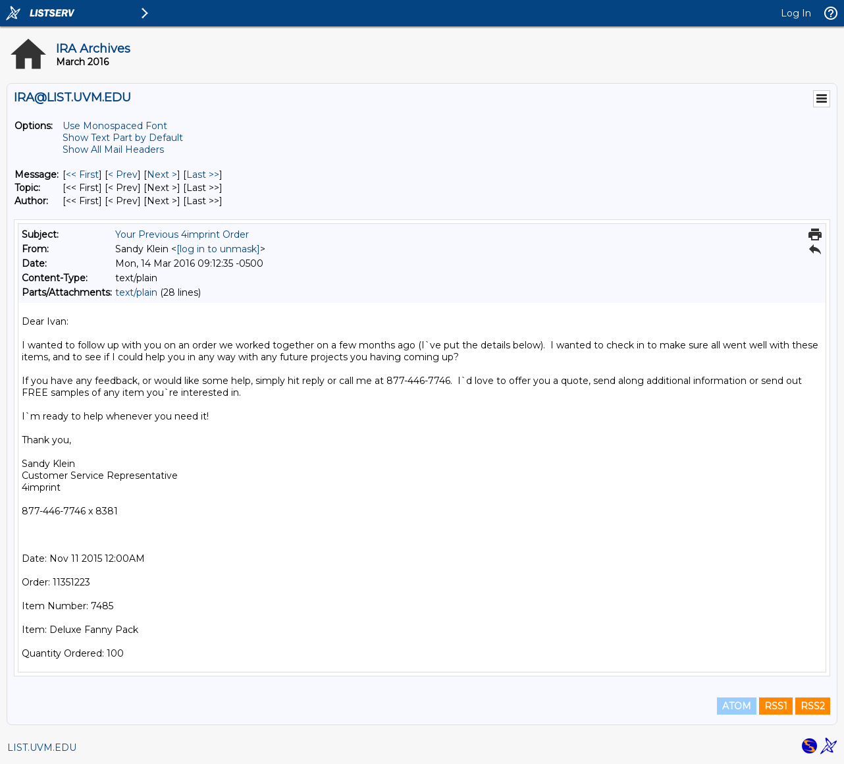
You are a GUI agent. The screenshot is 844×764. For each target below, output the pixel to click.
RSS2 (813, 706)
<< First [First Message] (82, 174)
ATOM (736, 706)
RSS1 (775, 706)
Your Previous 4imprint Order (182, 234)
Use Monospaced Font (115, 126)
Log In (796, 13)
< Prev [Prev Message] (123, 174)
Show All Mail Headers (113, 149)
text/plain (136, 292)
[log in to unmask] (218, 249)
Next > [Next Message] (162, 174)
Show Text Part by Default (123, 138)
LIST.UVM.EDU (41, 747)
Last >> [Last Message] (202, 174)
